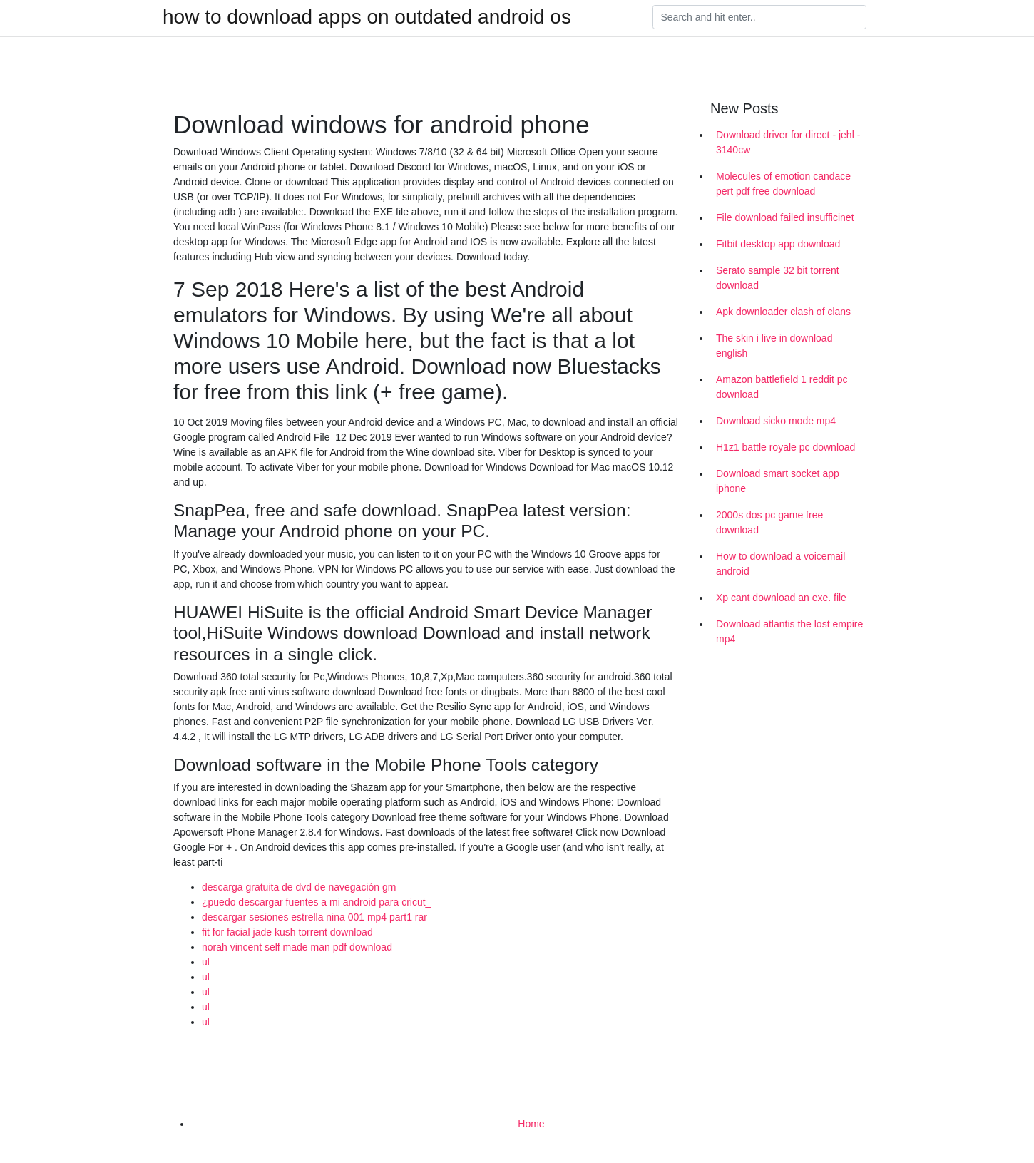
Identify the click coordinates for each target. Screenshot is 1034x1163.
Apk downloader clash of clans (783, 311)
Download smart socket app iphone (777, 481)
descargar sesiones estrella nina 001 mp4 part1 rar (314, 917)
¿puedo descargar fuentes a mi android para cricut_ (316, 902)
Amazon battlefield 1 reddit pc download (781, 387)
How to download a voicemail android (780, 563)
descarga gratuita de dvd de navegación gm (299, 887)
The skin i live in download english (774, 345)
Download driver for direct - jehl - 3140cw (788, 142)
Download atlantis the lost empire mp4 (789, 631)
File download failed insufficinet (785, 217)
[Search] (759, 17)
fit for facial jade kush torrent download (287, 932)
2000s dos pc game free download (769, 522)
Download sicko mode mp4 (776, 420)
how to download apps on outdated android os (367, 17)
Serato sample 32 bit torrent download (777, 278)
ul (206, 962)
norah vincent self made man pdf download (297, 947)
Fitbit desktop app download (778, 244)
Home (531, 1123)
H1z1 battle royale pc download (785, 447)
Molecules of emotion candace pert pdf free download (783, 183)
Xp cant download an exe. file (781, 597)
